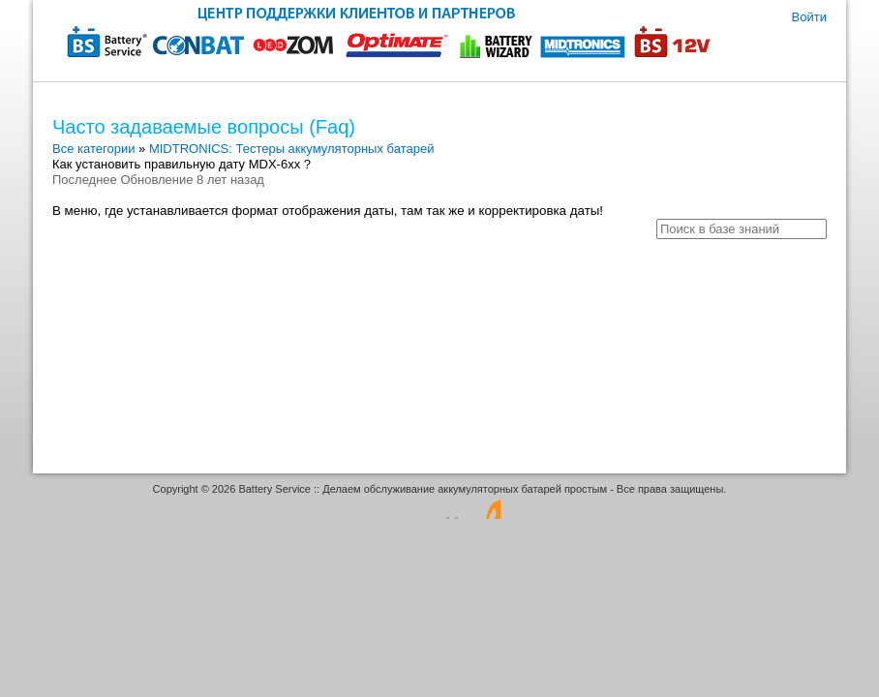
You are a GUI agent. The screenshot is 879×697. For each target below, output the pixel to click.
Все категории (93, 148)
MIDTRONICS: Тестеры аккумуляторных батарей (292, 148)
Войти (809, 17)
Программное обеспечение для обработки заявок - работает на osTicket (439, 508)
